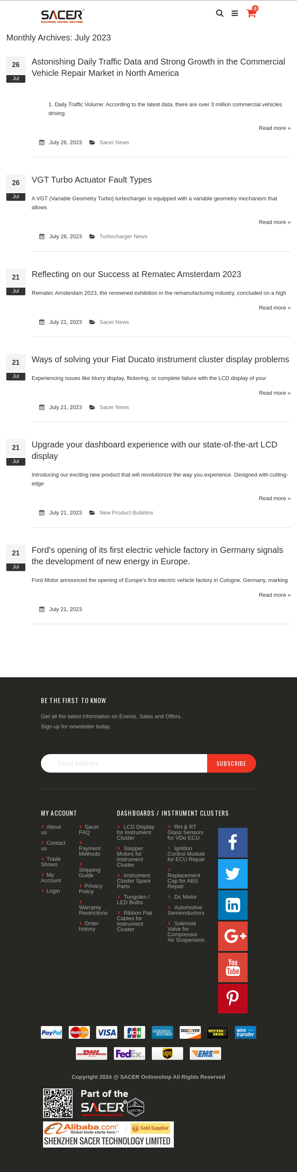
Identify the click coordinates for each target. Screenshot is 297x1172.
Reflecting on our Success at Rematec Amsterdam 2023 (136, 274)
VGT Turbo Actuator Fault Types (92, 179)
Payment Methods (90, 851)
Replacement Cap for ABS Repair (183, 880)
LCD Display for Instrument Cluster (135, 832)
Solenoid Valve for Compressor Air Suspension (186, 931)
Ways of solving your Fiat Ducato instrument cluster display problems (160, 359)
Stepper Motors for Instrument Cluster (130, 856)
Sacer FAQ (89, 829)
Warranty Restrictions (93, 910)
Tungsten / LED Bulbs (133, 899)
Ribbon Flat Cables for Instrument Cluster (134, 921)
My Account (51, 878)
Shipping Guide (89, 872)
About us (51, 829)
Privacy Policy (91, 888)
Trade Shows (51, 862)
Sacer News (114, 142)
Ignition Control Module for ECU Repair (186, 853)
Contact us (53, 845)
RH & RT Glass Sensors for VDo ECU (185, 832)
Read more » (275, 128)
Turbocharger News (124, 236)
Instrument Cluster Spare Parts (134, 880)
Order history (89, 926)
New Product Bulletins (126, 512)
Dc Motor (185, 897)
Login (53, 891)
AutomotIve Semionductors (186, 910)
